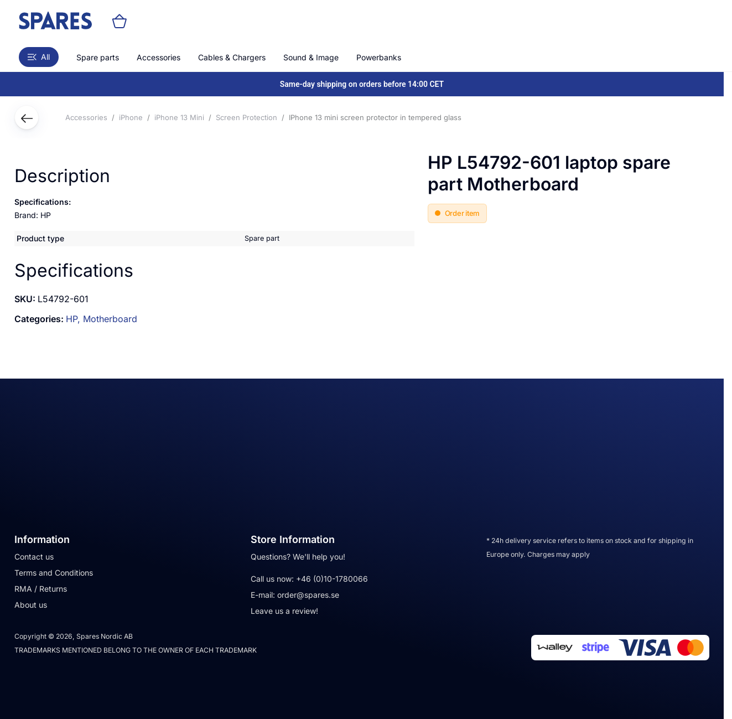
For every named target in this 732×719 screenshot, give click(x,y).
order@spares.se (308, 594)
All (39, 56)
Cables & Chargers (232, 57)
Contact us (34, 556)
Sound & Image (311, 57)
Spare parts (97, 57)
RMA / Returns (40, 588)
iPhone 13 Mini (179, 117)
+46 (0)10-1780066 (332, 578)
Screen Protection (246, 117)
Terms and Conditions (53, 572)
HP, (74, 318)
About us (30, 604)
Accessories (158, 57)
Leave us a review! (284, 610)
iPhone (131, 117)
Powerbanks (378, 57)
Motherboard (110, 318)
